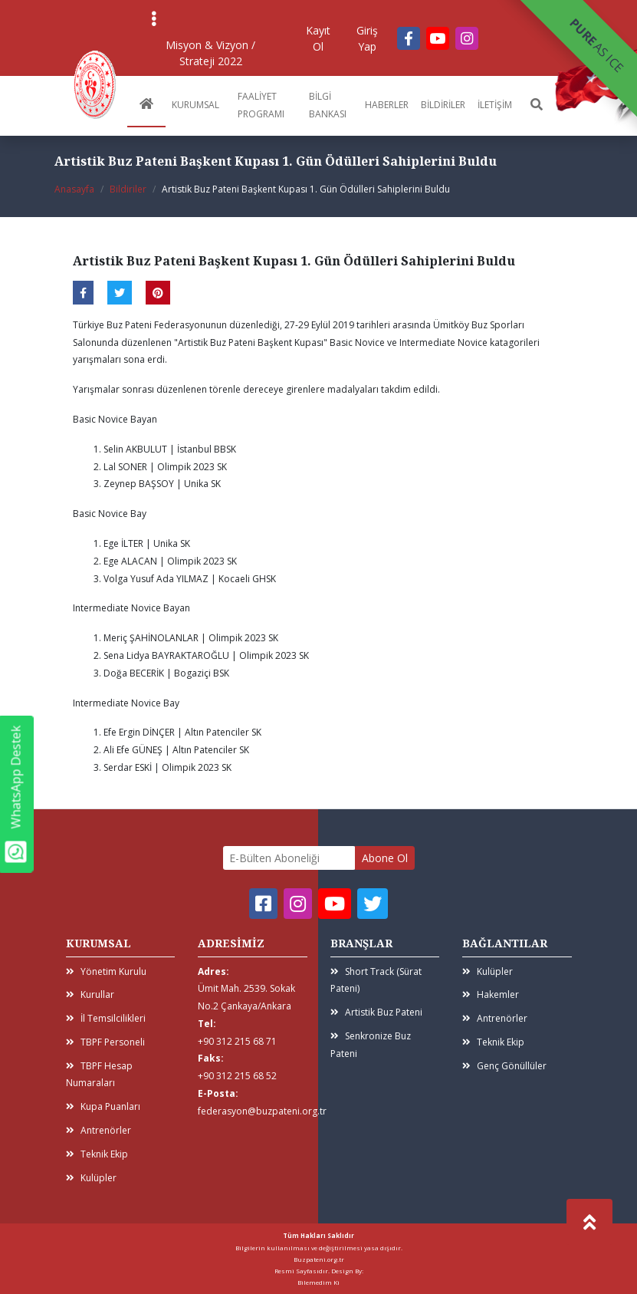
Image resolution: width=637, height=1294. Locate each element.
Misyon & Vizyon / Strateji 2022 (210, 53)
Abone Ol (385, 858)
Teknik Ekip (97, 1154)
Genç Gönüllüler (504, 1065)
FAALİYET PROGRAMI (261, 105)
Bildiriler (128, 189)
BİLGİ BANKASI (327, 105)
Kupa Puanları (103, 1106)
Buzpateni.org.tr (319, 1259)
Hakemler (490, 994)
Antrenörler (98, 1130)
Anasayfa (74, 189)
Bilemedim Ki (318, 1282)
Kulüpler (91, 1177)
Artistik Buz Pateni (376, 1012)
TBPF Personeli (105, 1042)
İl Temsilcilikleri (106, 1018)
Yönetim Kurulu (106, 971)
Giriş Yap (367, 38)
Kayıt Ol (318, 38)
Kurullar (90, 994)
